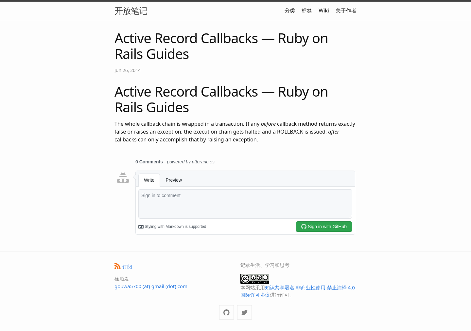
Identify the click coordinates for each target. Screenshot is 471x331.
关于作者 (346, 10)
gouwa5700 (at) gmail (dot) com (150, 286)
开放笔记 (130, 10)
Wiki (324, 10)
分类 (290, 10)
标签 (307, 10)
